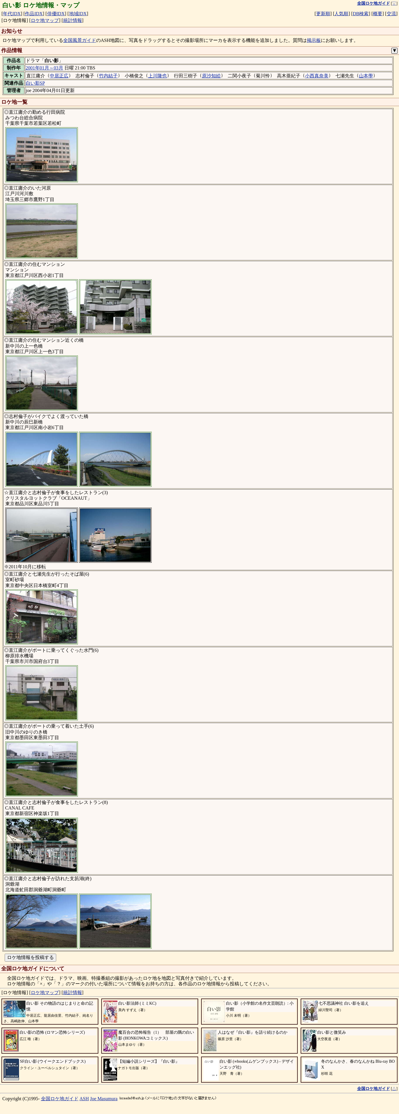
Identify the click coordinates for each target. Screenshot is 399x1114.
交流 (391, 13)
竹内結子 (108, 75)
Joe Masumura (104, 1098)
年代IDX (11, 13)
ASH (84, 1098)
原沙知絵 (211, 75)
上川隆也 (157, 75)
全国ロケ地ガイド (59, 1098)
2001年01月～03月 (44, 67)
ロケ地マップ (45, 20)
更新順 (323, 13)
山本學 (366, 75)
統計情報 (72, 20)
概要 (377, 13)
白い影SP (35, 83)
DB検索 (361, 13)
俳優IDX (56, 13)
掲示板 (314, 40)
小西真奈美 (316, 75)
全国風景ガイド (79, 40)
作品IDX (33, 13)
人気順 (341, 13)
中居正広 (59, 75)
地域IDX (78, 13)
